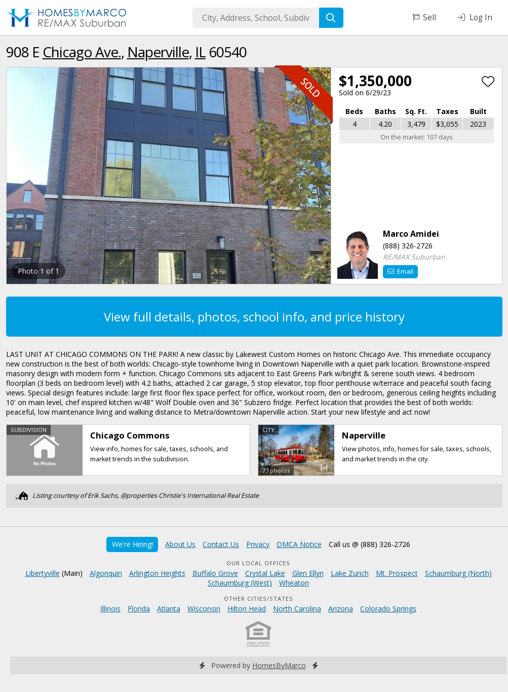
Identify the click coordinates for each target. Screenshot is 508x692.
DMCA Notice (299, 544)
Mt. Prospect (397, 573)
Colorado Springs (388, 608)
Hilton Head (246, 608)
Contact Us (221, 544)
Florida (139, 608)
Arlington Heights (157, 573)
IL (200, 51)
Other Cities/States (258, 598)
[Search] (331, 18)
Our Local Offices (258, 563)
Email (400, 271)
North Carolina (297, 608)
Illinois (110, 608)
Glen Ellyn (308, 573)
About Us (180, 544)
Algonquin (106, 573)
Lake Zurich (350, 573)
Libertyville (42, 573)
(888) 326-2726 (408, 245)
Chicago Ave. (82, 51)
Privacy (257, 544)
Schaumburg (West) (240, 583)
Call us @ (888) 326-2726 (369, 544)
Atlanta (168, 608)
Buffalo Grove (215, 573)
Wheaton (294, 583)
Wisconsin (203, 608)
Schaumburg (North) (458, 573)
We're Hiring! (132, 544)
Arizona (340, 608)
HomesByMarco (279, 665)
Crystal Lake (265, 573)
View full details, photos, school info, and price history (254, 316)
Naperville (158, 51)
